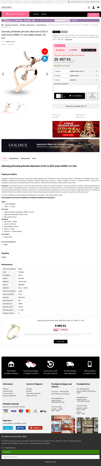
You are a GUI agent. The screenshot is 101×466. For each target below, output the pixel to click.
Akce (2, 2)
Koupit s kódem (88, 50)
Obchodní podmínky (33, 393)
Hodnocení (25, 158)
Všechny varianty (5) (75, 106)
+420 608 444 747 (74, 2)
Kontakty (47, 2)
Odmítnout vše (50, 462)
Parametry (14, 158)
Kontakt (29, 391)
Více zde (60, 341)
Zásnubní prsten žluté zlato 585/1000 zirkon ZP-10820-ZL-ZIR (60, 320)
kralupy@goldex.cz (57, 398)
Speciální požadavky (61, 84)
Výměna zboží (8, 391)
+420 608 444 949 (57, 402)
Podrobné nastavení (10, 457)
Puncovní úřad (8, 393)
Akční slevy (93, 15)
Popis (4, 158)
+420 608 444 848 (83, 401)
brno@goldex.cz (82, 397)
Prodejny (36, 14)
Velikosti (44, 14)
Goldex (10, 44)
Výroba (26, 2)
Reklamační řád (31, 395)
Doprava (18, 2)
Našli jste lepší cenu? (80, 116)
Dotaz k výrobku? (56, 116)
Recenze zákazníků (9, 395)
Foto (35, 158)
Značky (10, 2)
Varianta (58, 71)
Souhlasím (6, 452)
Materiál (57, 76)
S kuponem (57, 329)
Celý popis (68, 39)
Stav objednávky (37, 2)
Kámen (57, 80)
